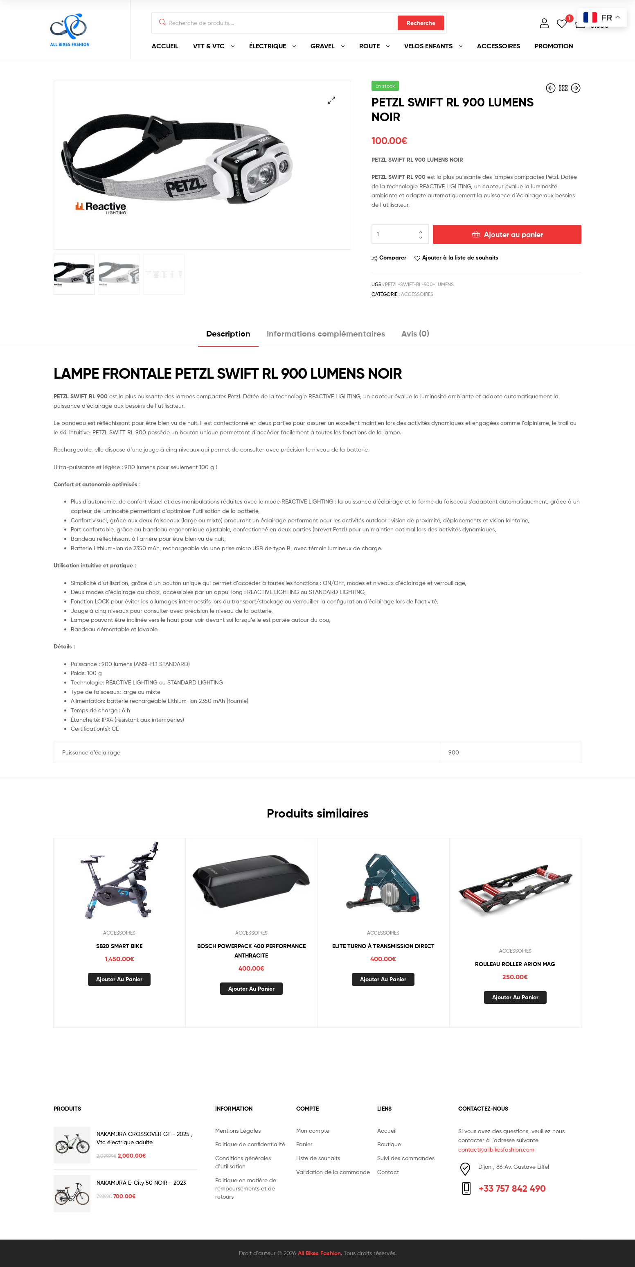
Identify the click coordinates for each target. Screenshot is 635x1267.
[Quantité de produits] (400, 234)
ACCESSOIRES (498, 46)
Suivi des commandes (406, 1157)
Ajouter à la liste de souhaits (460, 257)
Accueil (386, 1130)
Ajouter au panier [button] (119, 979)
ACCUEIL (165, 46)
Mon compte (312, 1130)
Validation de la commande (333, 1171)
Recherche (421, 23)
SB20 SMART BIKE (119, 946)
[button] (331, 100)
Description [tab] (228, 333)
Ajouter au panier (513, 234)
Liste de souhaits (318, 1157)
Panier (304, 1144)
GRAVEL (323, 46)
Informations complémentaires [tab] (326, 333)
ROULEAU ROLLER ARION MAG (515, 964)
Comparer (392, 257)
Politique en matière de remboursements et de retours (245, 1188)
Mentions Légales (238, 1130)
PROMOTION (554, 46)
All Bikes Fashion (319, 1253)
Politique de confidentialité (250, 1144)
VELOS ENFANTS (428, 46)
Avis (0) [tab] (415, 333)
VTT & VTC (209, 46)
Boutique (389, 1144)
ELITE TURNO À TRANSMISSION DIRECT (383, 946)
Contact (388, 1171)
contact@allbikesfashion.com (496, 1149)
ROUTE (369, 46)
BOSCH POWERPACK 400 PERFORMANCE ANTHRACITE (251, 950)
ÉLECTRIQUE (267, 46)
